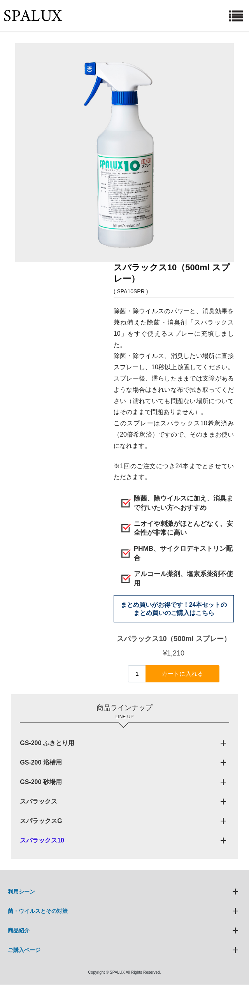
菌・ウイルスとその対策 (38, 911)
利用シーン (21, 891)
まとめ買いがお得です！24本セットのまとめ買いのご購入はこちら (174, 608)
